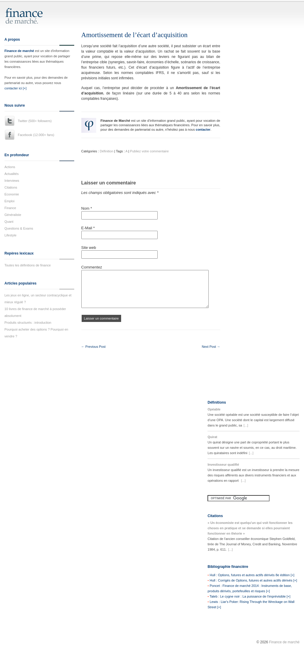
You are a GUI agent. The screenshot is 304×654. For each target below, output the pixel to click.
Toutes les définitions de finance (27, 265)
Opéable (214, 409)
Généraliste (12, 215)
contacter (203, 129)
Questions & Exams (18, 228)
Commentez (91, 267)
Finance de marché (19, 51)
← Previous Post (93, 346)
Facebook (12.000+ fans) (36, 135)
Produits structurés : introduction (27, 322)
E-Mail (88, 228)
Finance (10, 208)
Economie (11, 194)
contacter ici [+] (15, 88)
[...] (245, 425)
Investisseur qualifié (223, 464)
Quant (8, 221)
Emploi (9, 201)
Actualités (11, 174)
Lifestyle (10, 235)
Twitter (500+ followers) (35, 121)
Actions (9, 167)
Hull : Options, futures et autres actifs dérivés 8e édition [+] (252, 575)
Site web (88, 247)
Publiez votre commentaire (149, 151)
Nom (86, 208)
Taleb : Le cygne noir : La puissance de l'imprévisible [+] (250, 596)
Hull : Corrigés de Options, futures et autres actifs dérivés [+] (253, 580)
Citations (10, 187)
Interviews (11, 180)
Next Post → (211, 346)
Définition (106, 151)
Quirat (212, 437)
